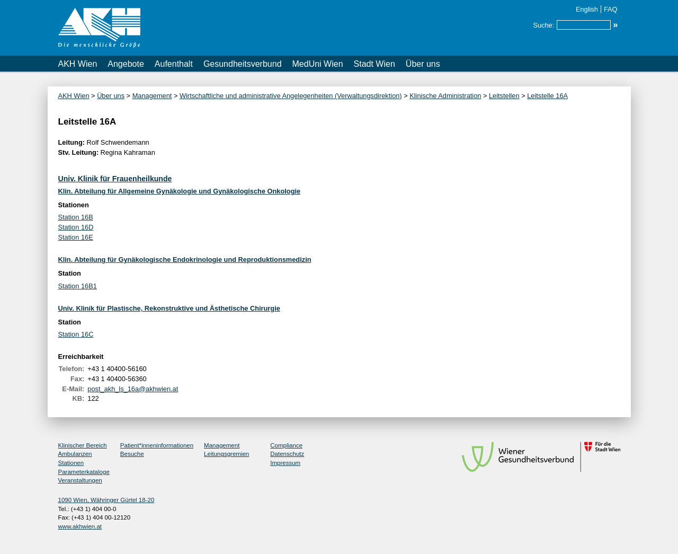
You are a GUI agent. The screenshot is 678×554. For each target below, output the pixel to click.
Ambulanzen (75, 454)
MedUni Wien (317, 63)
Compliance (286, 445)
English (587, 9)
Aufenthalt (174, 63)
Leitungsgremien (226, 454)
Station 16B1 (77, 286)
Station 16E (75, 237)
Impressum (285, 463)
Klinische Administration (445, 96)
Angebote (126, 63)
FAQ (611, 9)
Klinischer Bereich (82, 445)
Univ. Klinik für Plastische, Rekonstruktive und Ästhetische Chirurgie (169, 308)
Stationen (71, 463)
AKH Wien (77, 63)
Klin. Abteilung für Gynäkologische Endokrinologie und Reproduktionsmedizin (184, 259)
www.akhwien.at (80, 526)
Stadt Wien (374, 63)
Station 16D (76, 227)
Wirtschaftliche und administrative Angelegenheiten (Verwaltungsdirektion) (291, 96)
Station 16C (76, 334)
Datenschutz (287, 454)
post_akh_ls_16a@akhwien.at (132, 389)
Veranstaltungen (80, 480)
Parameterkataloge (84, 472)
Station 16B (75, 217)
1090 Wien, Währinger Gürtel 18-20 (106, 500)
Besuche (132, 454)
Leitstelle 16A (547, 96)
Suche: (543, 25)
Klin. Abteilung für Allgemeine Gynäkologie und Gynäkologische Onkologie (179, 191)
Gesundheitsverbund (242, 63)
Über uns (423, 63)
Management (152, 96)
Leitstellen (504, 96)
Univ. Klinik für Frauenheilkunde (115, 178)
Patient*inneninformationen (156, 445)
